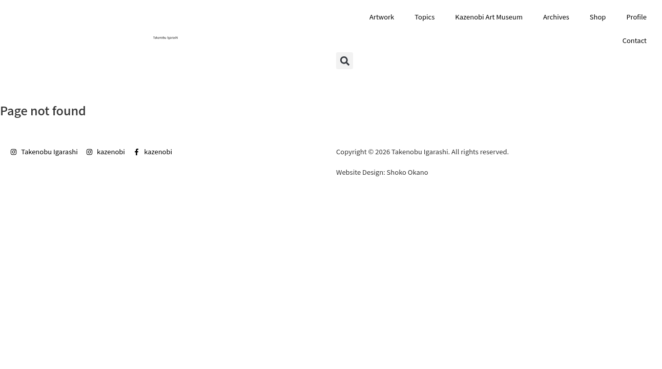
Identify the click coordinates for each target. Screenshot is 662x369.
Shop (598, 17)
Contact (635, 40)
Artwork (381, 17)
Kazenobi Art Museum (489, 17)
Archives (556, 17)
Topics (425, 17)
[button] (344, 60)
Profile (636, 17)
